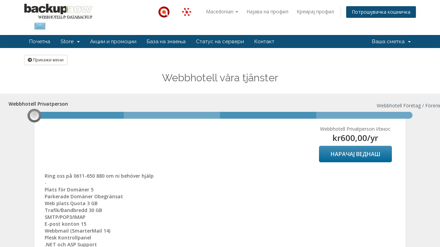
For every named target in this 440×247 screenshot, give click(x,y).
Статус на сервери (220, 41)
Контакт (264, 41)
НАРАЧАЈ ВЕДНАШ (355, 154)
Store (70, 41)
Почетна (39, 41)
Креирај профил (315, 11)
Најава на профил (267, 11)
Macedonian (222, 11)
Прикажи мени (46, 60)
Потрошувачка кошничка (381, 12)
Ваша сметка (391, 41)
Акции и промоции (113, 41)
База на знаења (166, 41)
